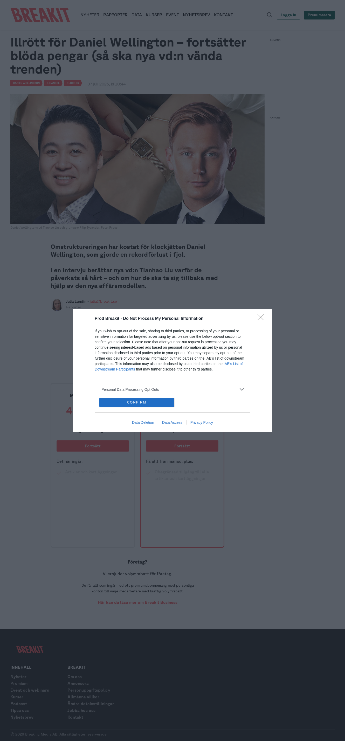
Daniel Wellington (26, 82)
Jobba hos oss (81, 710)
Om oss (74, 676)
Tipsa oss (19, 710)
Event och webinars (29, 690)
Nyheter (18, 676)
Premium (18, 683)
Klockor (73, 82)
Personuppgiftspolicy (88, 690)
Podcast (18, 703)
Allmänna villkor (83, 696)
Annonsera (78, 683)
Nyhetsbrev (21, 717)
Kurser (16, 696)
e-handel (53, 82)
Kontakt (75, 717)
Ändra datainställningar (90, 703)
